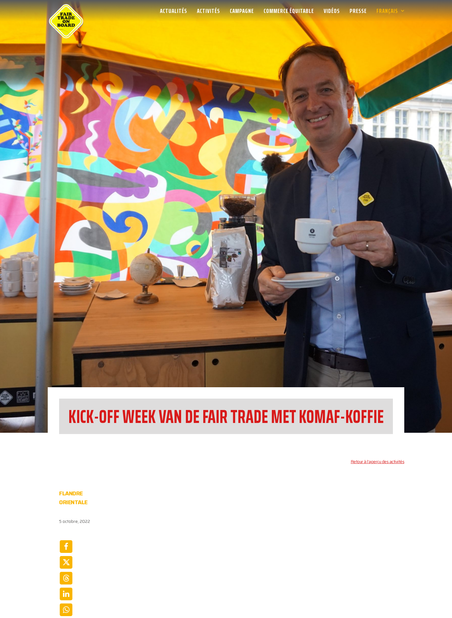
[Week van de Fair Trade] (66, 11)
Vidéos (332, 11)
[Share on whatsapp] (66, 551)
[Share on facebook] (66, 488)
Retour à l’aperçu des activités (378, 403)
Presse (358, 11)
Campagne (242, 11)
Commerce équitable (289, 11)
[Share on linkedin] (66, 535)
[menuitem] (176, 10)
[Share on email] (66, 567)
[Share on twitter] (66, 504)
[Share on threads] (66, 520)
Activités (208, 11)
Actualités (173, 11)
